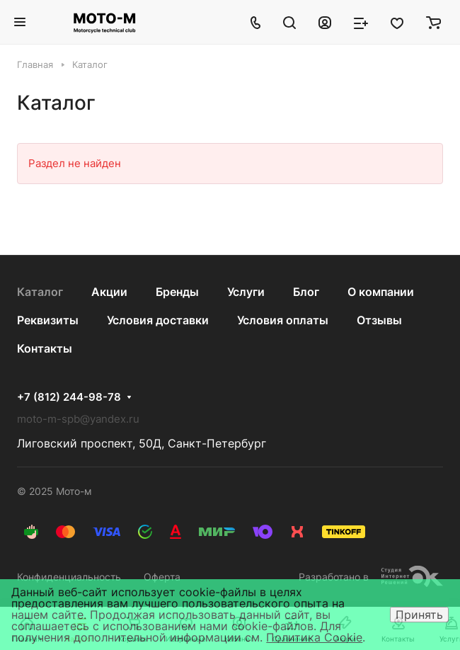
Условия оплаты (282, 320)
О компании (380, 292)
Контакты (44, 348)
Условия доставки (158, 320)
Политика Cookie (314, 637)
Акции (109, 292)
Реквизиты (48, 320)
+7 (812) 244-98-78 (69, 397)
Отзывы (379, 320)
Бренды (177, 292)
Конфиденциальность (69, 577)
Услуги (246, 292)
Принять (419, 615)
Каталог (40, 292)
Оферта (162, 577)
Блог (306, 292)
